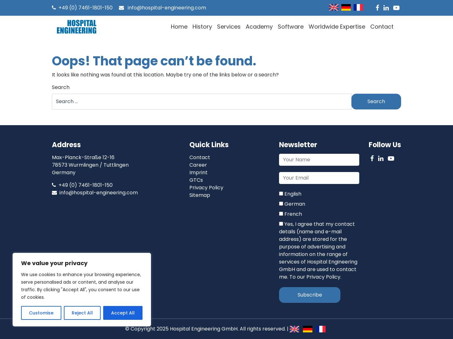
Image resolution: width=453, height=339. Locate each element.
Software (291, 27)
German (292, 204)
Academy (259, 27)
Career (198, 165)
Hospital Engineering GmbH (204, 328)
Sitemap (199, 195)
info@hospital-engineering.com (162, 7)
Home (179, 27)
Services (229, 27)
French (290, 214)
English (290, 193)
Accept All (123, 313)
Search (61, 87)
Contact (382, 27)
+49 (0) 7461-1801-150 (82, 7)
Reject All (82, 313)
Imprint (198, 172)
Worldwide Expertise (337, 27)
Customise (41, 313)
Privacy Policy (206, 187)
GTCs (196, 180)
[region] (82, 289)
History (202, 27)
